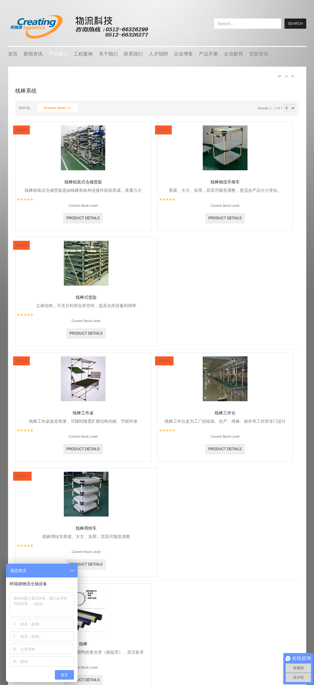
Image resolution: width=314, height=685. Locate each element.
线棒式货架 (86, 297)
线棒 (83, 643)
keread (79, 27)
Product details (83, 218)
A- (293, 76)
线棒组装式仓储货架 (83, 182)
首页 (13, 53)
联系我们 (133, 53)
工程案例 (83, 53)
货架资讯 (258, 53)
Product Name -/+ (57, 108)
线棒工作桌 (83, 412)
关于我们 (108, 53)
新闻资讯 (33, 53)
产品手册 (208, 53)
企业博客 (183, 53)
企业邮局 (233, 53)
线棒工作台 (225, 412)
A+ (279, 76)
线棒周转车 (86, 528)
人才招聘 (158, 53)
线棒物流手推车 (225, 182)
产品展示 (58, 53)
